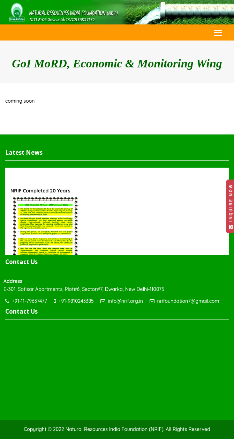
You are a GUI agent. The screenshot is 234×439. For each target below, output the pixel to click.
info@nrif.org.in (125, 301)
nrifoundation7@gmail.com (188, 301)
